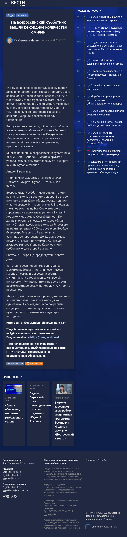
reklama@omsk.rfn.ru (17, 490)
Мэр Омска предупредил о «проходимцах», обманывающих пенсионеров (105, 100)
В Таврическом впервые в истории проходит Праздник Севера (104, 75)
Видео (11, 15)
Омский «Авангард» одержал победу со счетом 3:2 (105, 62)
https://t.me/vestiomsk (45, 337)
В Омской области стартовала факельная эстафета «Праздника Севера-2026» (100, 138)
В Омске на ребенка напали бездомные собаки (105, 112)
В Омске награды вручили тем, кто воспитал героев (104, 18)
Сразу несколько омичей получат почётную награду (104, 152)
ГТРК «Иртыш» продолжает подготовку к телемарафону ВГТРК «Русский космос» (105, 31)
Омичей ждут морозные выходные (103, 87)
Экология (22, 15)
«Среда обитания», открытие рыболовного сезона (14, 413)
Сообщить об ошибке (96, 460)
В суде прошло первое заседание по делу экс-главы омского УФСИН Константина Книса (104, 47)
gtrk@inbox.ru (13, 478)
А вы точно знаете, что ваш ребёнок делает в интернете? (105, 123)
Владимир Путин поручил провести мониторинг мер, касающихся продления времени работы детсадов (104, 167)
